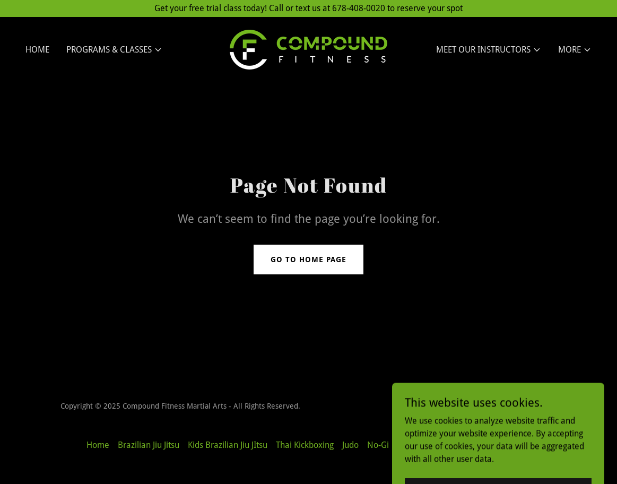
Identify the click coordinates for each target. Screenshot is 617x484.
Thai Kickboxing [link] (305, 445)
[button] (114, 50)
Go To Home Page (308, 259)
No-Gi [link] (378, 445)
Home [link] (37, 50)
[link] (308, 49)
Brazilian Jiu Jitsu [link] (148, 445)
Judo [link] (350, 445)
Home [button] (97, 445)
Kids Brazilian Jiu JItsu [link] (227, 445)
